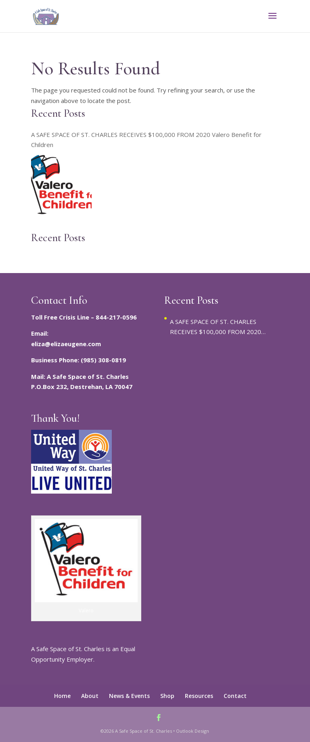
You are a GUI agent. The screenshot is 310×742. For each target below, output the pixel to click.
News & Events (129, 696)
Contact (235, 696)
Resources (199, 696)
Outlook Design (192, 731)
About (89, 696)
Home (62, 696)
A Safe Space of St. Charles (143, 731)
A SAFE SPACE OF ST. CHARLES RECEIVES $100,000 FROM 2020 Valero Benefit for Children (146, 139)
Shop (167, 696)
